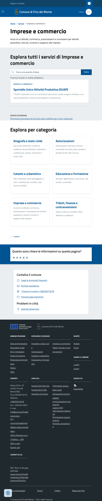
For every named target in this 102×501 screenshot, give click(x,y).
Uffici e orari (15, 443)
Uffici (12, 371)
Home (12, 23)
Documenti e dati (17, 347)
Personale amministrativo (19, 361)
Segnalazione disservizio (61, 412)
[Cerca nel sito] (88, 12)
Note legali (57, 389)
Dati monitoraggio (17, 490)
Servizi (21, 23)
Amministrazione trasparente (61, 403)
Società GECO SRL (39, 389)
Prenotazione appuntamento (61, 419)
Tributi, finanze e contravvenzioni (61, 349)
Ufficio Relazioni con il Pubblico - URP (19, 437)
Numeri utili (15, 447)
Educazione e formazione (40, 361)
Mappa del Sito (78, 490)
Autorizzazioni (37, 351)
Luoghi (76, 364)
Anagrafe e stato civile (40, 345)
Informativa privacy (61, 385)
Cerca (86, 71)
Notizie (76, 343)
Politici (13, 367)
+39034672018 (17, 401)
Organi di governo (17, 355)
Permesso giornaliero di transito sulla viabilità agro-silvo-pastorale (41, 118)
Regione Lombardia (17, 3)
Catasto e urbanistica (40, 355)
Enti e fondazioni (17, 351)
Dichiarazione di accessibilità (61, 396)
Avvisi (76, 347)
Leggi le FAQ (58, 407)
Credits (57, 490)
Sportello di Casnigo (39, 393)
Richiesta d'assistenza (61, 425)
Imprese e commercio (22, 84)
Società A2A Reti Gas (40, 385)
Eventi (76, 368)
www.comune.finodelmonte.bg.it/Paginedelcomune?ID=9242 (19, 477)
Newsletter (78, 388)
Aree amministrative (18, 343)
